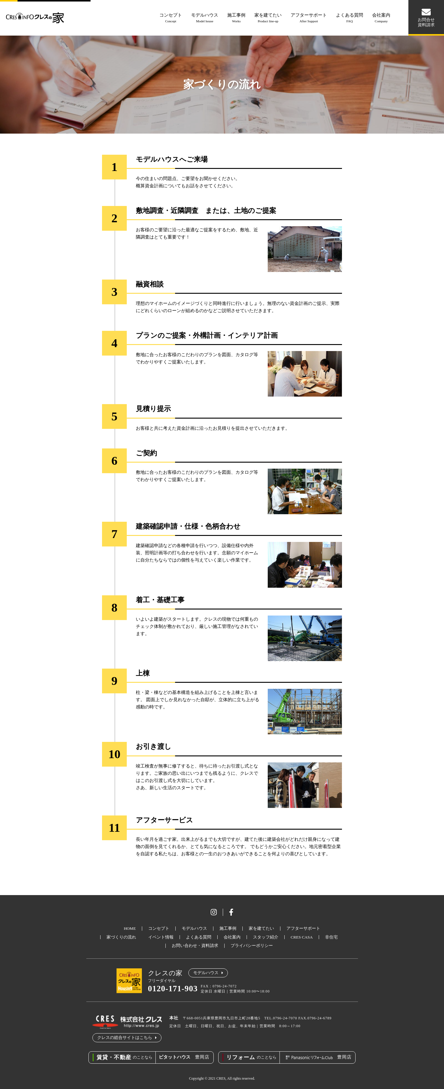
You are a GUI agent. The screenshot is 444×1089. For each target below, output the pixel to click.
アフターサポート (309, 18)
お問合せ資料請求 (426, 22)
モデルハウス (204, 18)
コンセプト (170, 18)
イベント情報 (161, 937)
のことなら (124, 1057)
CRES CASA (302, 937)
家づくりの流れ (121, 937)
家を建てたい (268, 18)
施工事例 (236, 18)
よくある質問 (349, 18)
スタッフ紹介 (265, 937)
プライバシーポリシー (252, 945)
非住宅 (331, 937)
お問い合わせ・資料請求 (195, 945)
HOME (130, 928)
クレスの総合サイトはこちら (124, 1037)
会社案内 (381, 18)
